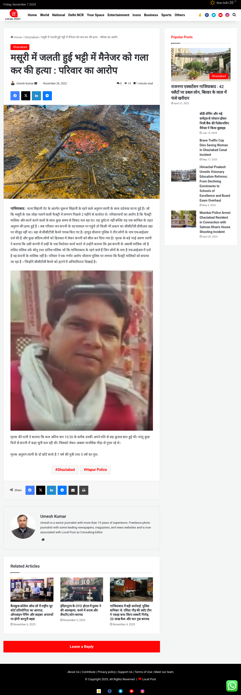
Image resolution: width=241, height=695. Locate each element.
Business (151, 15)
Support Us (125, 672)
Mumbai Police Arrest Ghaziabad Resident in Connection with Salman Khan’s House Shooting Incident (215, 222)
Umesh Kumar (27, 83)
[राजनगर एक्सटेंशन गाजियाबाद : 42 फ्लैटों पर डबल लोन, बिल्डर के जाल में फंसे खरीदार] (201, 64)
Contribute (89, 672)
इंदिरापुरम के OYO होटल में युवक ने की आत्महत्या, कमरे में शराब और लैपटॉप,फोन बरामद (80, 610)
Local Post (149, 679)
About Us (73, 672)
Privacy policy (107, 672)
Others (180, 15)
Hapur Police (96, 470)
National (58, 15)
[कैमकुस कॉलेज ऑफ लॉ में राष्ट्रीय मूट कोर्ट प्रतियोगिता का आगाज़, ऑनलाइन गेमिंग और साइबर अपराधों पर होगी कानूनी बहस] (31, 590)
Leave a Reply (82, 646)
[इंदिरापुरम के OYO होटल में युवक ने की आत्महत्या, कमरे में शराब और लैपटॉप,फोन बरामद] (81, 590)
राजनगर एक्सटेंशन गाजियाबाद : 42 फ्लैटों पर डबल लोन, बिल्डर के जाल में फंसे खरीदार (199, 92)
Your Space (95, 15)
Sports (166, 15)
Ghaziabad (31, 37)
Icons (136, 15)
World (44, 15)
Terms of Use (143, 672)
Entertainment (118, 15)
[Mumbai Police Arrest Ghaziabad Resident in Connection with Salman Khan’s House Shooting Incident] (183, 218)
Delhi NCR (76, 15)
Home (32, 15)
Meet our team (163, 672)
